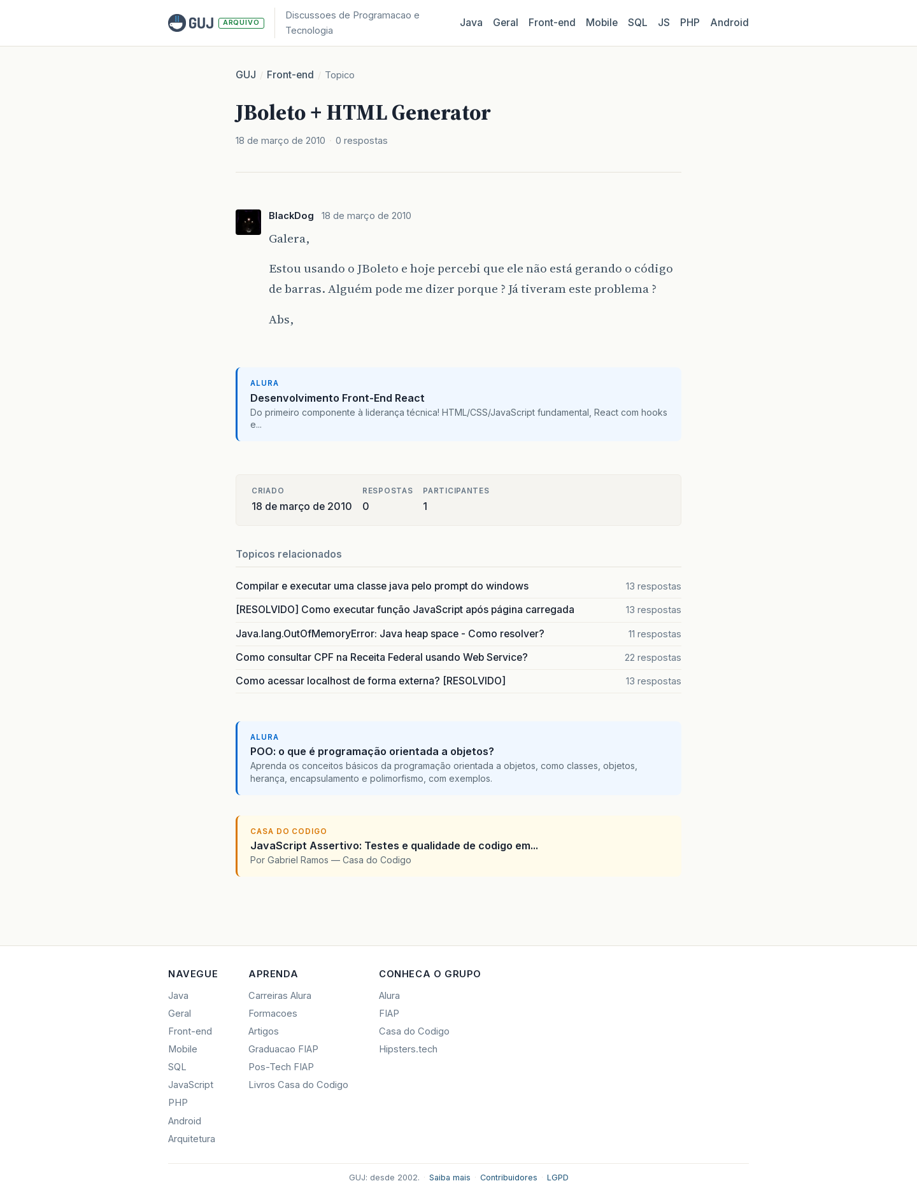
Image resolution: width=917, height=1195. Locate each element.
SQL (638, 23)
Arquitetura (191, 1139)
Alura (389, 995)
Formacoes (272, 1013)
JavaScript (190, 1085)
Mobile (602, 23)
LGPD (558, 1177)
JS (664, 23)
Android (729, 23)
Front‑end (552, 23)
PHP (690, 23)
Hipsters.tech (408, 1049)
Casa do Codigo (414, 1031)
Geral (505, 23)
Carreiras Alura (279, 995)
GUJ (246, 75)
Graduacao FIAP (283, 1049)
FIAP (389, 1013)
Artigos (263, 1031)
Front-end (290, 75)
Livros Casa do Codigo (298, 1085)
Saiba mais (450, 1177)
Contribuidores (508, 1177)
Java (471, 23)
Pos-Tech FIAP (281, 1067)
